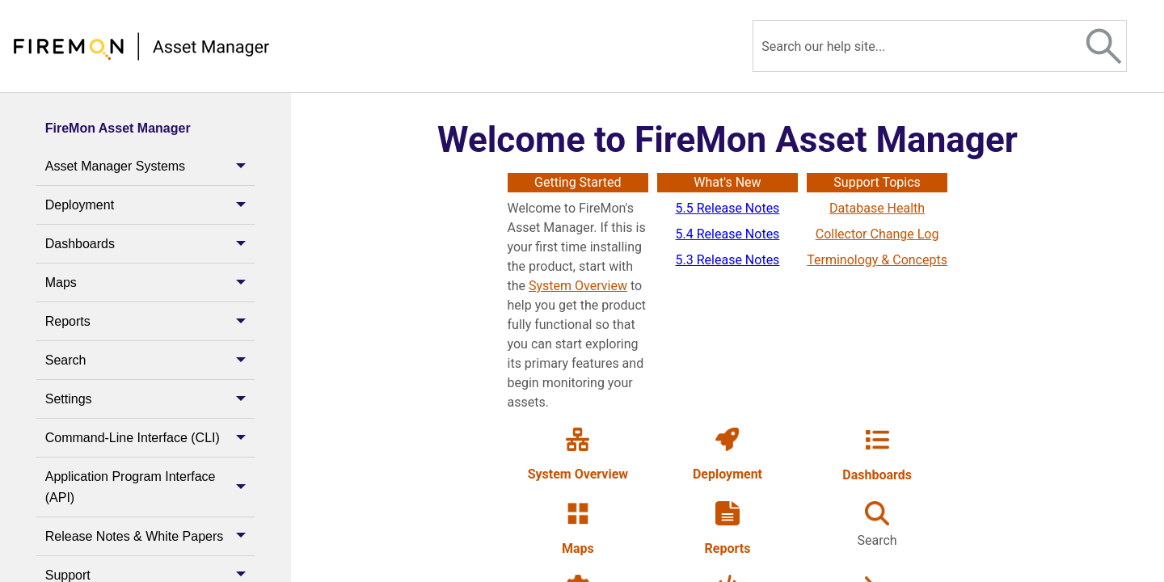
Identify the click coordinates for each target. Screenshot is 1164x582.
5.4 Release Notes (728, 234)
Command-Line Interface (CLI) (150, 438)
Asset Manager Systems (150, 166)
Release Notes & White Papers (150, 536)
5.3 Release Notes (728, 260)
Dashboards (877, 475)
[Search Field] (940, 46)
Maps (150, 283)
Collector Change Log (877, 234)
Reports (150, 321)
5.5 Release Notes (728, 208)
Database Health (877, 208)
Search (150, 360)
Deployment (150, 205)
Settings (150, 399)
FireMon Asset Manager (118, 128)
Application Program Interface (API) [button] (150, 487)
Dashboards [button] (150, 244)
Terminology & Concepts (877, 260)
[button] (1104, 46)
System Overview (578, 285)
